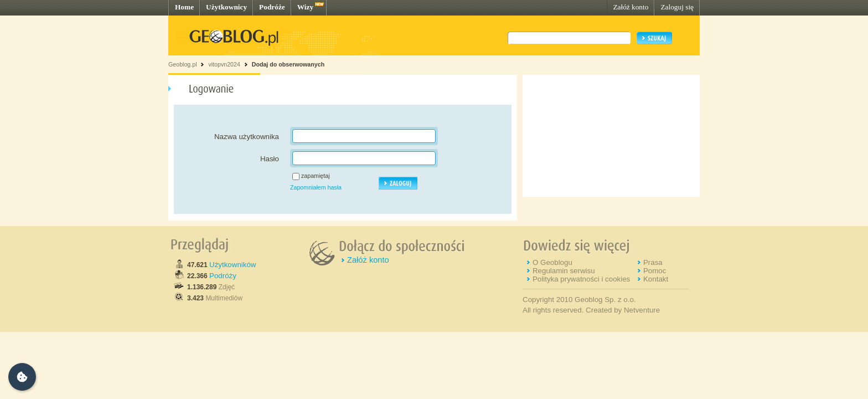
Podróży (222, 276)
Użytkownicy (226, 7)
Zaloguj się (677, 7)
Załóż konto (630, 7)
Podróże (272, 7)
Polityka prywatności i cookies (581, 279)
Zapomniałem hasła (316, 187)
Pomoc (654, 271)
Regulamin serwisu (564, 271)
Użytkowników (232, 264)
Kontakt (655, 279)
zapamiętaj (315, 175)
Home (184, 7)
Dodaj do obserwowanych (288, 64)
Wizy (305, 7)
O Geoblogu (552, 262)
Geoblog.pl (182, 64)
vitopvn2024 (224, 64)
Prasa (653, 262)
